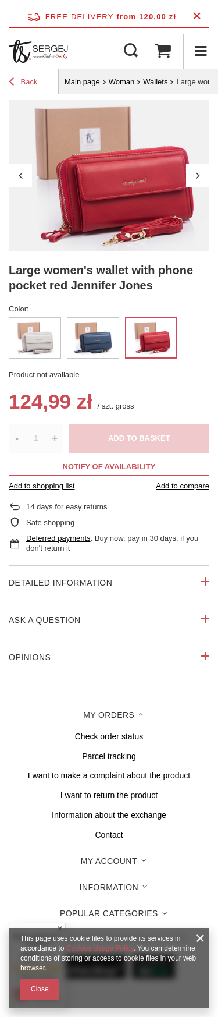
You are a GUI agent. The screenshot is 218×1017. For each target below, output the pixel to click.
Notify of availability (109, 466)
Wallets (155, 81)
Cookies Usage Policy (100, 948)
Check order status (109, 736)
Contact (109, 834)
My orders (108, 715)
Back (23, 83)
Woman (122, 81)
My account (109, 861)
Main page (82, 81)
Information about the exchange (109, 815)
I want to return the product (109, 795)
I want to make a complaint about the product (109, 775)
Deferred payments (58, 538)
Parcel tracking (109, 756)
